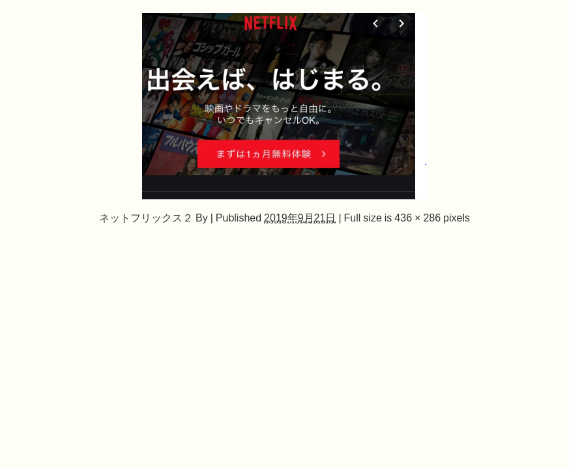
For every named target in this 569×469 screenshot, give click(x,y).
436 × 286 (417, 217)
